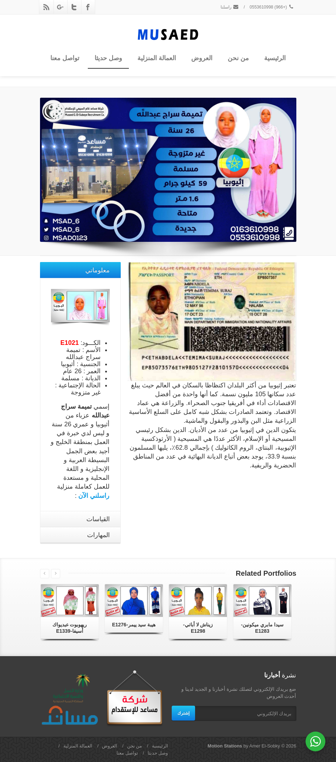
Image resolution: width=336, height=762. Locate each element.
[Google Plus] (60, 7)
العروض (201, 58)
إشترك (183, 713)
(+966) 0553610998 (272, 7)
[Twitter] (74, 7)
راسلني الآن (93, 495)
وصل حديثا (108, 58)
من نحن (238, 58)
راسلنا (230, 7)
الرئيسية (275, 58)
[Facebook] (88, 7)
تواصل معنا (64, 58)
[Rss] (46, 7)
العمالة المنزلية (156, 58)
